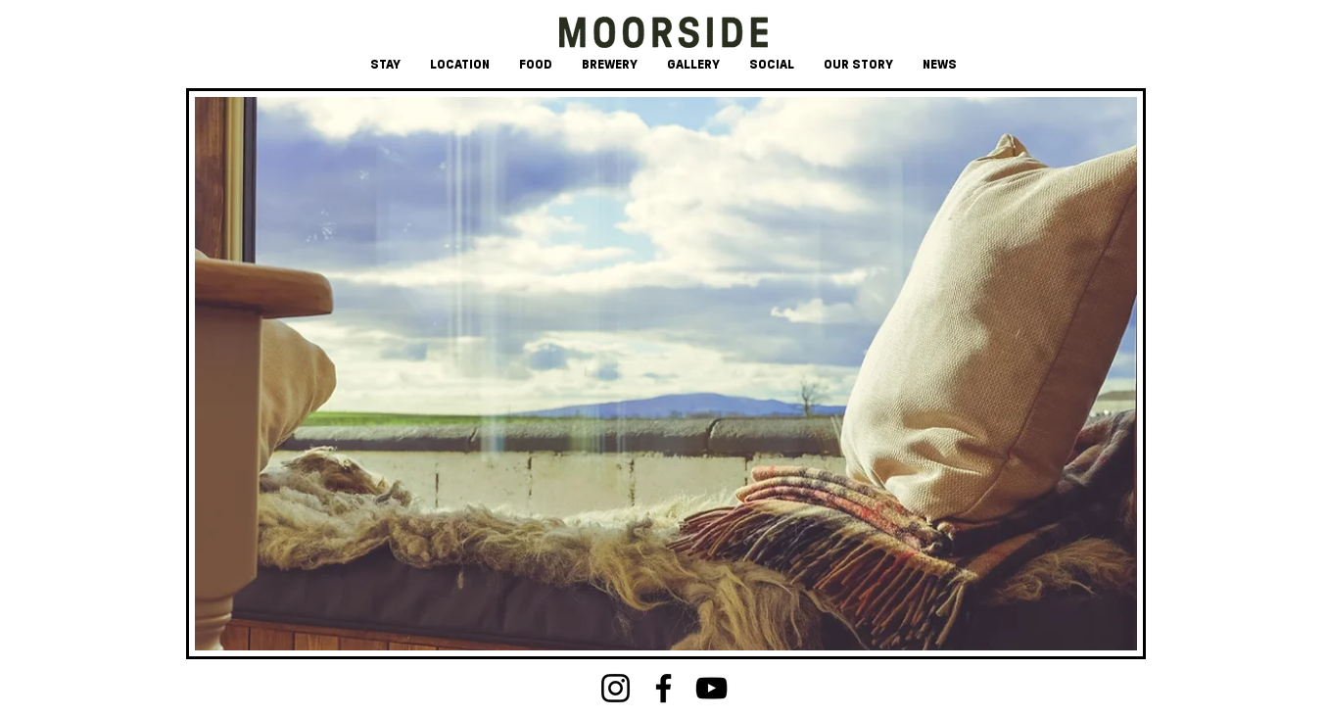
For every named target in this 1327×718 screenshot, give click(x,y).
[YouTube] (711, 688)
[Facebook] (663, 688)
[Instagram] (615, 688)
